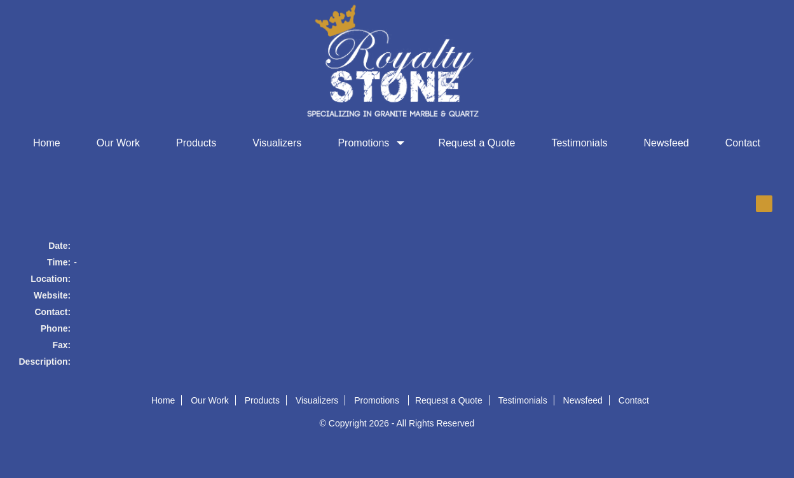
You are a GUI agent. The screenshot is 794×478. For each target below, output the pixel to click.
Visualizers (276, 142)
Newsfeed (666, 142)
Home (46, 142)
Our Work (118, 142)
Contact (742, 142)
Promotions (370, 142)
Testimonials (579, 142)
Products (196, 142)
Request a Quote (476, 142)
